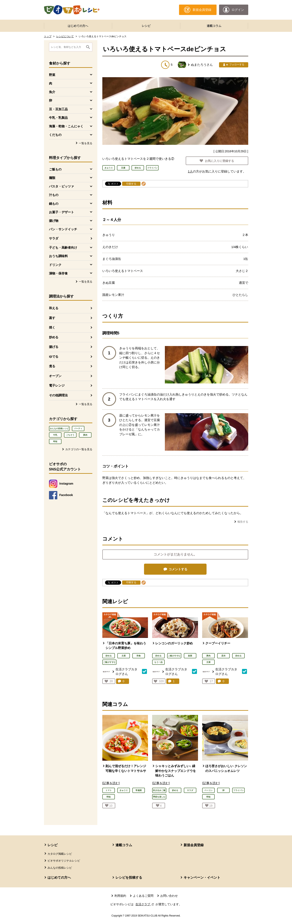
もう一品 (158, 662)
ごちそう (70, 435)
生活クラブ (145, 904)
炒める (53, 337)
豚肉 (85, 435)
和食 (139, 656)
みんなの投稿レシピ (59, 428)
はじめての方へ (78, 25)
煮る (52, 366)
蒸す (52, 318)
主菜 (124, 656)
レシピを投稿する (128, 877)
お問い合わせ (169, 895)
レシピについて (65, 36)
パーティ (78, 428)
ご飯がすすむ (109, 662)
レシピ (146, 25)
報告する (242, 521)
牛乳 (55, 435)
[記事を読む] (111, 783)
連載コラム (214, 25)
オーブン (55, 376)
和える (53, 308)
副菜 (190, 656)
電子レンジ (57, 385)
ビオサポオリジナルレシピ (64, 860)
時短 (55, 441)
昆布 (223, 656)
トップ (47, 36)
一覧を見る (85, 143)
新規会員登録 (194, 845)
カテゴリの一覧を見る (78, 449)
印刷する (131, 183)
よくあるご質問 (143, 895)
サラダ (53, 238)
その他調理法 (58, 395)
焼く (52, 327)
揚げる (53, 347)
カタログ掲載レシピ (60, 853)
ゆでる (53, 356)
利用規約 (120, 895)
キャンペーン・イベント (202, 877)
